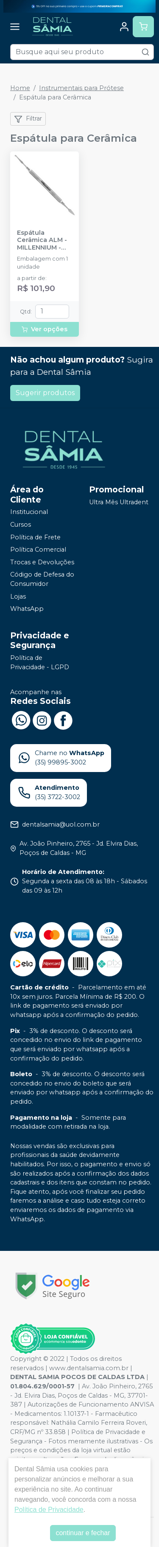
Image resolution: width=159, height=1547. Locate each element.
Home (20, 88)
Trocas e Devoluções (42, 562)
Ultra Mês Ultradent (118, 502)
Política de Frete (35, 537)
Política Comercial (38, 549)
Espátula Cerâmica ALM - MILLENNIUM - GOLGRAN (42, 240)
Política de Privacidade (49, 1509)
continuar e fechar (83, 1532)
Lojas (18, 596)
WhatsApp (27, 609)
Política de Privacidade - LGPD (39, 662)
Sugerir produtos (45, 393)
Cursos (20, 524)
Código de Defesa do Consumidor (42, 579)
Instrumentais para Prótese (81, 88)
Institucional (29, 512)
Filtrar (28, 119)
